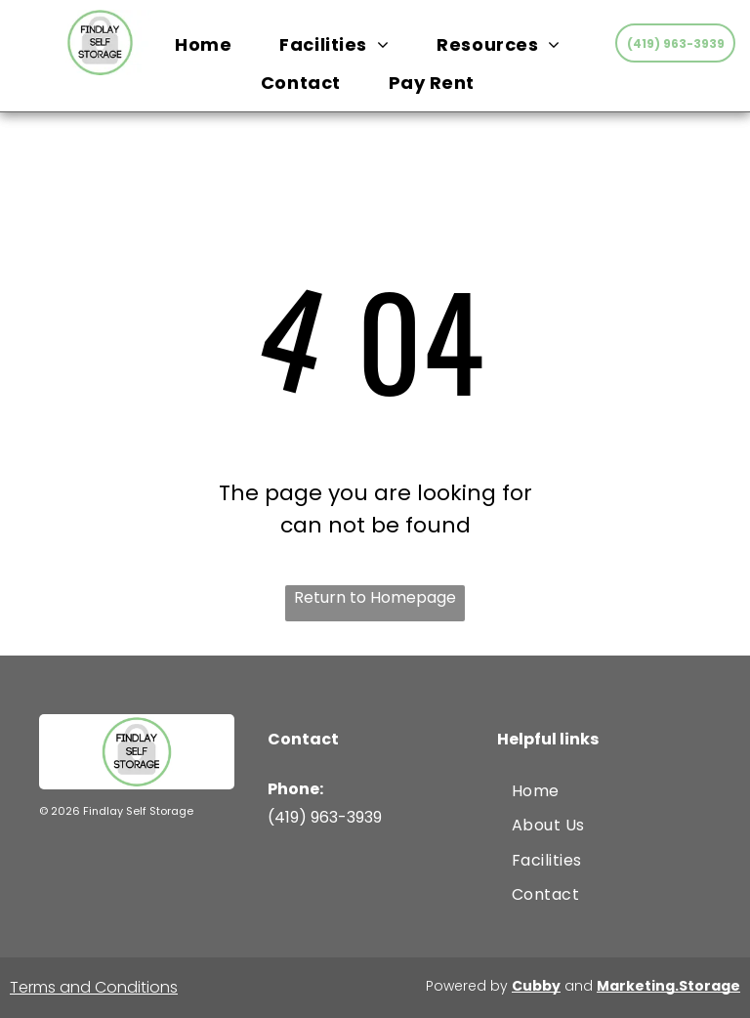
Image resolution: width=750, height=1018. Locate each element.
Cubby (536, 986)
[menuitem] (210, 44)
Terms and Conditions (94, 987)
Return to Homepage (375, 597)
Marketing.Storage (668, 986)
